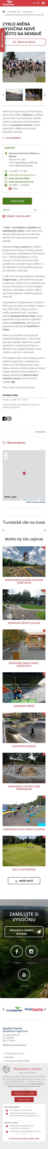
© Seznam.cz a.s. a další (36, 500)
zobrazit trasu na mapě (18, 216)
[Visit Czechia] (34, 1009)
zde (13, 381)
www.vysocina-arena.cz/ (21, 181)
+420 (18, 171)
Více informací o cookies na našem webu (24, 1138)
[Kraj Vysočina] (14, 1009)
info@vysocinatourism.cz (15, 1044)
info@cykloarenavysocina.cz (22, 175)
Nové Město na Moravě (26, 162)
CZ (34, 3)
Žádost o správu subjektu (35, 502)
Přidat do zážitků (26, 42)
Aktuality (9, 1057)
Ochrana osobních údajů (17, 1060)
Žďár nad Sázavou (24, 165)
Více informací (13, 138)
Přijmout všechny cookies (24, 1093)
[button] (24, 473)
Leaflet (24, 500)
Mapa (15, 188)
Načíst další (26, 881)
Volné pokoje (17, 201)
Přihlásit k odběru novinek (21, 932)
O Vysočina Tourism (15, 1053)
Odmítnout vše (24, 1099)
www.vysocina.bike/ (19, 178)
